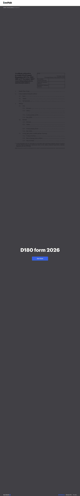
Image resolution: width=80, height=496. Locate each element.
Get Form (40, 258)
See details (6, 495)
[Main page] (7, 3)
